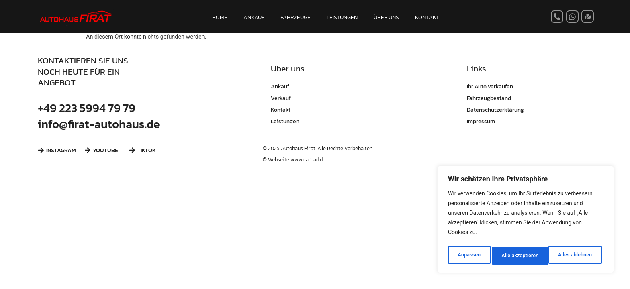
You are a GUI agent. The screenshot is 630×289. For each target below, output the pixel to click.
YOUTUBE (105, 150)
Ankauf (280, 86)
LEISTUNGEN (342, 17)
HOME (219, 17)
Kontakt (280, 109)
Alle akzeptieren (575, 255)
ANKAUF (253, 17)
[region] (525, 221)
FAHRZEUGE (295, 17)
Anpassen (468, 255)
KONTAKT (427, 17)
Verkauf (281, 98)
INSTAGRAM (61, 150)
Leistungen (285, 121)
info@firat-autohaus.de (99, 123)
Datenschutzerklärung (495, 109)
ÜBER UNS (386, 17)
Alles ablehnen (517, 255)
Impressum (481, 121)
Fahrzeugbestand (489, 98)
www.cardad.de (307, 159)
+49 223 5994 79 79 (86, 107)
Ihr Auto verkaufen (490, 86)
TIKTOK (146, 150)
